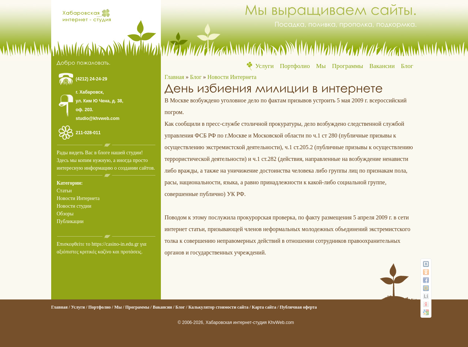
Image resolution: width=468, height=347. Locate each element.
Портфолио (295, 66)
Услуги (264, 66)
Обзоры (65, 213)
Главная (174, 77)
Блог (407, 66)
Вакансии (382, 66)
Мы (321, 66)
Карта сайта (264, 307)
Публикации (70, 221)
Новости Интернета (78, 198)
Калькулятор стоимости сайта (218, 307)
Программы (347, 66)
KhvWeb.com (281, 322)
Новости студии (74, 206)
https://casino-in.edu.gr (115, 244)
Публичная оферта (298, 307)
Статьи (64, 190)
